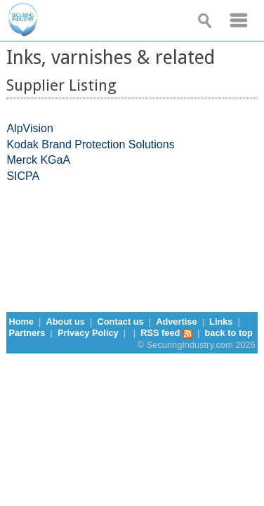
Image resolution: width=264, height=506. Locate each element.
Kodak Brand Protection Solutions (90, 144)
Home (21, 321)
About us (65, 321)
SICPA (22, 176)
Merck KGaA (38, 160)
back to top (229, 332)
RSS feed (166, 332)
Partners (26, 332)
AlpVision (29, 128)
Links (220, 321)
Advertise (176, 321)
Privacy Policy (88, 332)
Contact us (121, 321)
